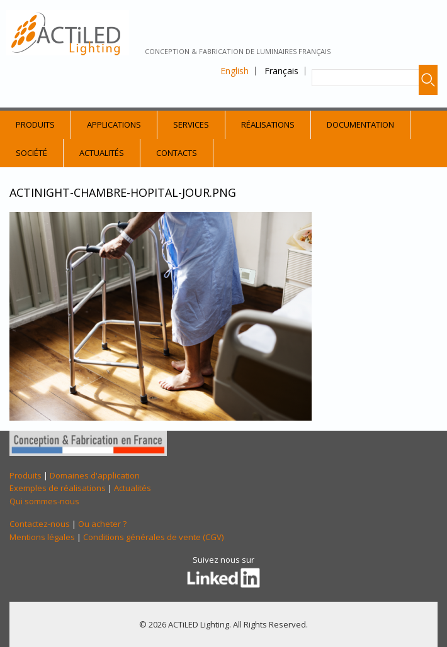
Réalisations (268, 124)
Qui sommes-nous (44, 501)
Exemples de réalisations (57, 488)
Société (31, 152)
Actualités (101, 152)
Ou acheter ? (102, 523)
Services (191, 124)
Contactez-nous (39, 523)
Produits (35, 124)
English (234, 71)
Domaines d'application (95, 475)
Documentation (360, 124)
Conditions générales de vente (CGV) (153, 537)
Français (281, 71)
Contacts (176, 152)
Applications (114, 124)
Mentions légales (42, 537)
